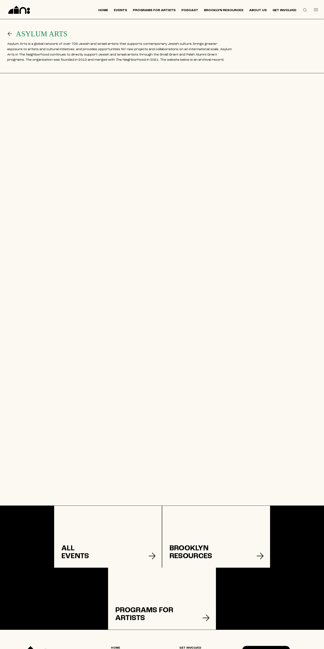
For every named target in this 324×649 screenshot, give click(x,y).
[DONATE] (198, 607)
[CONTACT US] (129, 626)
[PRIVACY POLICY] (198, 623)
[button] (305, 9)
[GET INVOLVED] (197, 599)
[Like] (238, 629)
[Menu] (315, 9)
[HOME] (129, 599)
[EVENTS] (129, 606)
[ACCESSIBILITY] (198, 632)
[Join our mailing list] (266, 602)
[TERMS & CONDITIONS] (197, 615)
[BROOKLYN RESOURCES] (129, 613)
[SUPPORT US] (266, 615)
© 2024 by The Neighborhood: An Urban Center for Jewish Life (275, 643)
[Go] (11, 34)
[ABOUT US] (129, 619)
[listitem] (54, 543)
